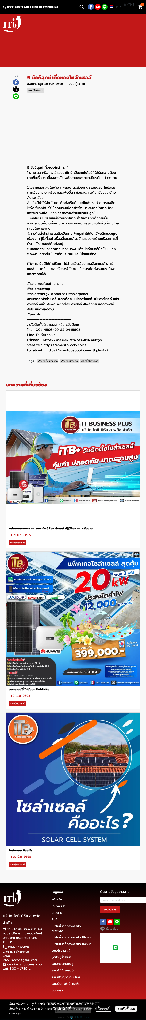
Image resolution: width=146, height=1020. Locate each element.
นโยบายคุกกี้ (15, 1013)
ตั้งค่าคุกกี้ (104, 1008)
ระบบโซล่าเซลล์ (61, 950)
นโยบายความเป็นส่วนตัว (84, 1008)
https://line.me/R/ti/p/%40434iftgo (72, 340)
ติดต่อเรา (57, 990)
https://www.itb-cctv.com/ (64, 345)
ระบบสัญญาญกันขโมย (66, 977)
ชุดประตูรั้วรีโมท (61, 957)
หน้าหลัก (57, 899)
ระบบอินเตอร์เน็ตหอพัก (66, 983)
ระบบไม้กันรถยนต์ (63, 970)
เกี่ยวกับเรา (59, 906)
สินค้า (55, 919)
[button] (82, 7)
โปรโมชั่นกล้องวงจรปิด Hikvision (66, 928)
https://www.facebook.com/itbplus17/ (77, 350)
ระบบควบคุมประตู (62, 963)
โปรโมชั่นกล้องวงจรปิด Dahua (71, 943)
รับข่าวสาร (109, 909)
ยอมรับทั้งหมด (126, 1008)
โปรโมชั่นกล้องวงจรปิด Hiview (72, 937)
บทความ (57, 912)
